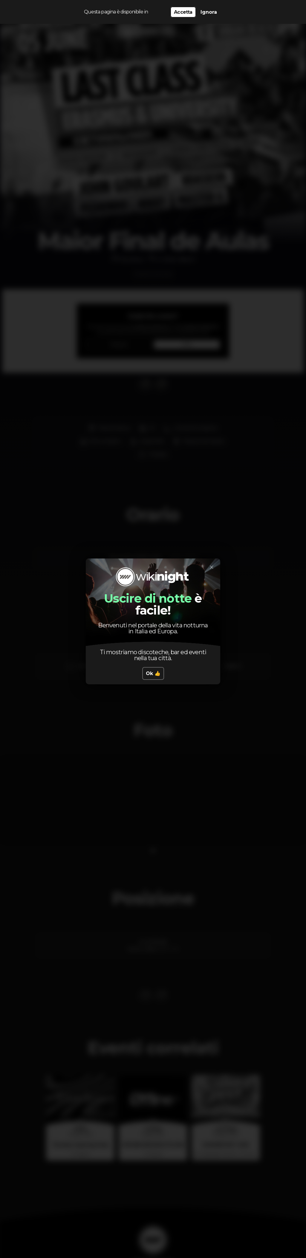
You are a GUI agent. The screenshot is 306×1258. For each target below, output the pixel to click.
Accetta (183, 12)
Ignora (209, 12)
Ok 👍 (153, 673)
